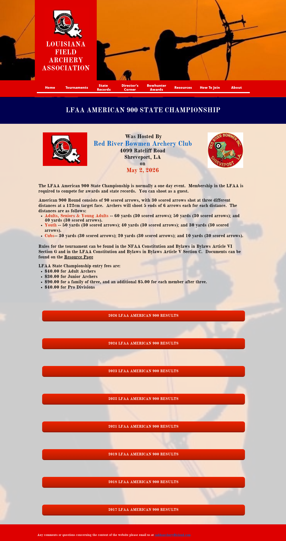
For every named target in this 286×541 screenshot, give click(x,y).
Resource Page (78, 257)
